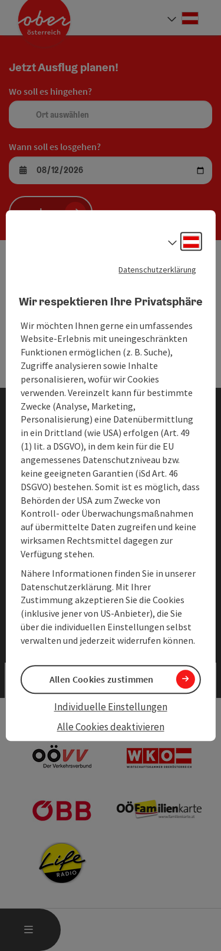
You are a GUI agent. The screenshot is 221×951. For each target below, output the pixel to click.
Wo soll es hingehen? (50, 91)
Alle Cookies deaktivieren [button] (110, 727)
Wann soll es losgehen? (55, 146)
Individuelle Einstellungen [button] (110, 706)
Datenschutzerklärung (157, 269)
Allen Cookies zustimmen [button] (102, 679)
